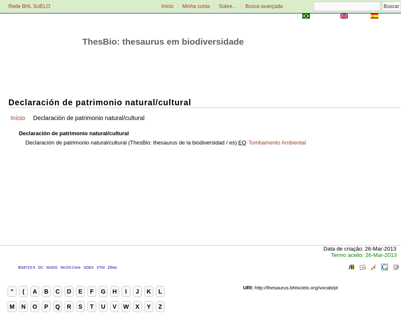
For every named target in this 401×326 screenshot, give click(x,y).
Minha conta (196, 6)
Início (167, 6)
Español (390, 16)
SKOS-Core (70, 267)
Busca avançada (264, 6)
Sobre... (227, 6)
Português (325, 16)
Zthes (112, 267)
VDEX (88, 267)
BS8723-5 (26, 267)
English (359, 16)
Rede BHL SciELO (29, 6)
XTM (101, 267)
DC (40, 267)
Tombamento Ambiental (277, 142)
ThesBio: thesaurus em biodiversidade (163, 41)
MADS (51, 267)
